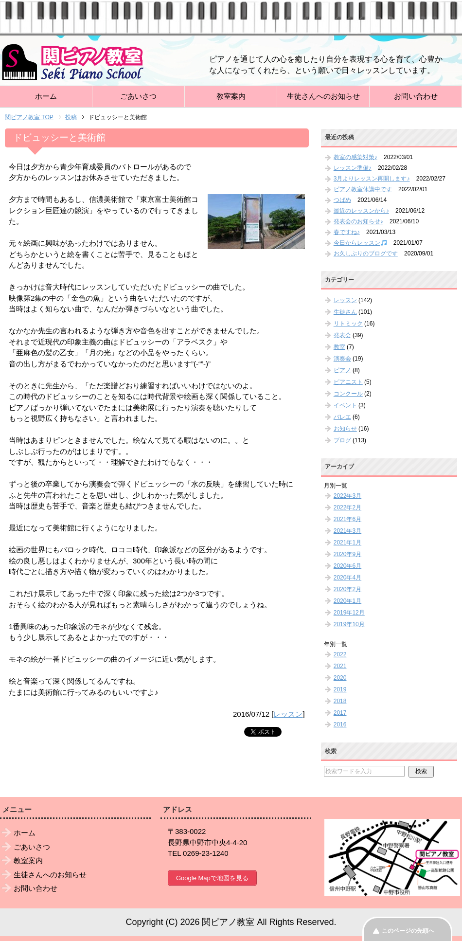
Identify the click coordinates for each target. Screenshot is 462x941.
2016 (340, 724)
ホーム (46, 96)
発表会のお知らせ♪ (358, 221)
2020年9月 (347, 554)
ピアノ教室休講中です (363, 189)
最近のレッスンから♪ (361, 210)
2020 (340, 677)
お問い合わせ (416, 96)
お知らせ (345, 428)
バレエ (342, 417)
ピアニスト (348, 382)
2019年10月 (349, 624)
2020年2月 (347, 589)
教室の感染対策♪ (355, 157)
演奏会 (342, 358)
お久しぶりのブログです (366, 253)
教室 (339, 347)
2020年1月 (347, 600)
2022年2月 (347, 507)
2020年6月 (347, 565)
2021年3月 (347, 530)
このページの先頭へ (408, 930)
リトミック (348, 323)
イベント (345, 405)
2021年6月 (347, 519)
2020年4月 (347, 577)
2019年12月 (349, 612)
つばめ (342, 200)
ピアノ (342, 370)
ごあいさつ (138, 96)
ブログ (342, 440)
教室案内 (231, 96)
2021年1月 (347, 542)
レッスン (287, 714)
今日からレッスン (360, 242)
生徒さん (345, 311)
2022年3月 (347, 495)
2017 (340, 712)
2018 (340, 701)
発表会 (342, 335)
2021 (340, 666)
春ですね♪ (347, 232)
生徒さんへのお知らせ (323, 96)
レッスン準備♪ (353, 167)
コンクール (348, 393)
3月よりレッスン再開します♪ (372, 178)
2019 (340, 689)
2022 (340, 654)
